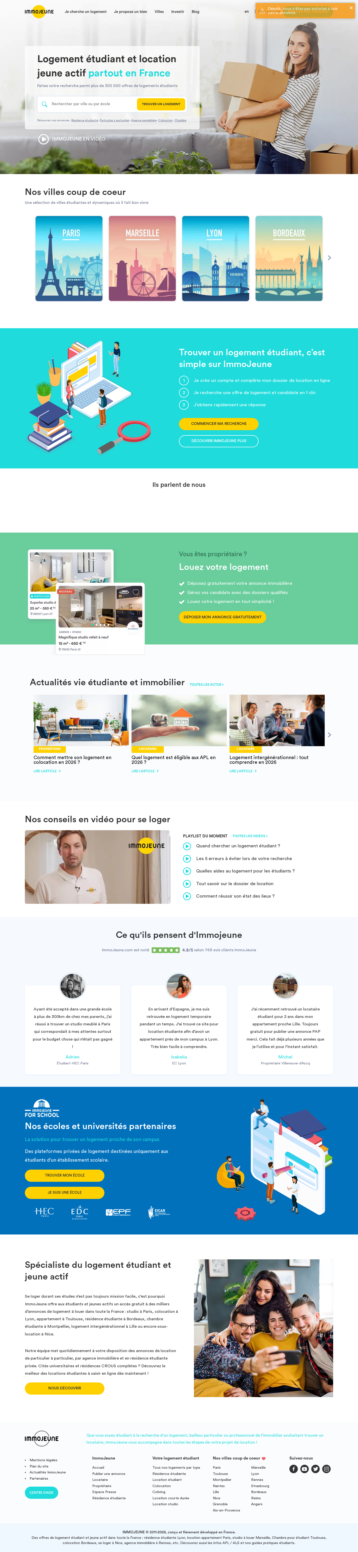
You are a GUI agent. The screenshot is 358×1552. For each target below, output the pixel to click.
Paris (217, 1467)
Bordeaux (259, 1492)
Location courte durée (170, 1498)
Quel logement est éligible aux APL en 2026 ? (174, 760)
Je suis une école (65, 1192)
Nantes (219, 1486)
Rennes (257, 1480)
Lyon (255, 1474)
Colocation (165, 120)
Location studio (165, 1504)
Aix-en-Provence (226, 1510)
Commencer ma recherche (219, 424)
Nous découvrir (64, 1388)
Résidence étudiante (84, 120)
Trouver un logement (161, 104)
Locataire (100, 1480)
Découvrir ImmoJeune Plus (218, 441)
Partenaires (39, 1478)
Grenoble (220, 1504)
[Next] (329, 257)
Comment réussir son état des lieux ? (229, 896)
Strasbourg (260, 1486)
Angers (257, 1504)
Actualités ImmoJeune (48, 1472)
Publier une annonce (108, 1474)
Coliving (158, 1492)
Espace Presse (104, 1492)
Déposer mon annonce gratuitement (223, 617)
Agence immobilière (143, 120)
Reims (256, 1498)
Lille (216, 1492)
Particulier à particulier (114, 120)
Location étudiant (167, 1480)
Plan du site (39, 1466)
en (247, 11)
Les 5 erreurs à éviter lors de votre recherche (237, 859)
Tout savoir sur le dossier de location (228, 884)
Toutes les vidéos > (250, 836)
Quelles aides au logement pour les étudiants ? (239, 871)
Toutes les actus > (207, 684)
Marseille (258, 1467)
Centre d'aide (41, 1492)
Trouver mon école (65, 1175)
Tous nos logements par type (176, 1467)
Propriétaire (101, 1486)
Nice (216, 1498)
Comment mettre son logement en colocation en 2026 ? (72, 760)
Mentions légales (43, 1460)
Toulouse (220, 1474)
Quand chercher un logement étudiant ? (231, 846)
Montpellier (222, 1480)
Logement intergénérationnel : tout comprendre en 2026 (269, 760)
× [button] (351, 7)
